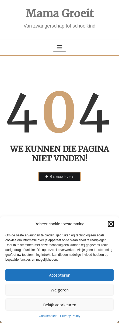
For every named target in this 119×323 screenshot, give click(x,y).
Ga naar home (59, 176)
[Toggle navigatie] (59, 47)
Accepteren (59, 275)
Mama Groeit (60, 13)
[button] (111, 224)
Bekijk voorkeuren (59, 304)
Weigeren (60, 290)
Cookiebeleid (48, 316)
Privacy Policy (70, 316)
